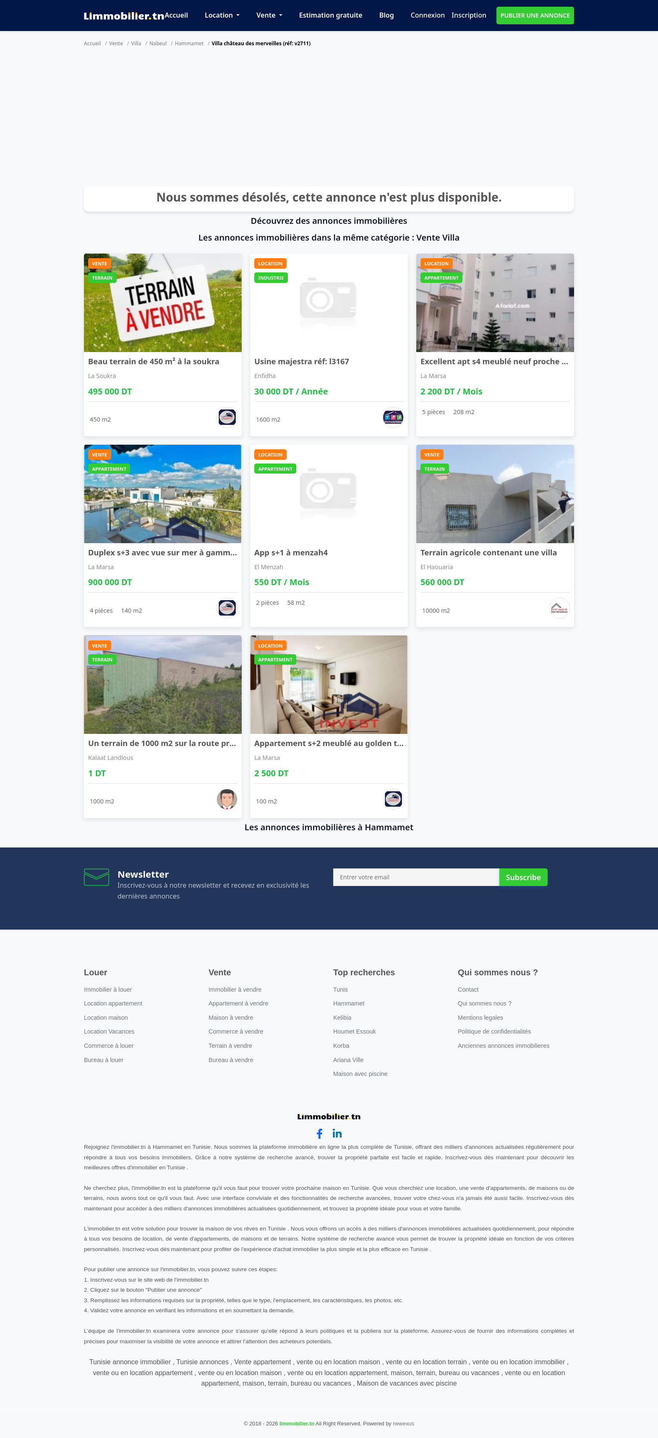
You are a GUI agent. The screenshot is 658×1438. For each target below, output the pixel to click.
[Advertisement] (329, 119)
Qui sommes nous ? (485, 1003)
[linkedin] (337, 1134)
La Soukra (102, 376)
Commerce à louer (108, 1045)
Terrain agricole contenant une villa (488, 552)
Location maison (106, 1017)
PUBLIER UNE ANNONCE (535, 15)
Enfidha (265, 376)
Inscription (469, 15)
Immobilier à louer (108, 989)
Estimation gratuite (331, 15)
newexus (403, 1423)
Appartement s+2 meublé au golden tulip (333, 743)
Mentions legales (480, 1017)
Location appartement (113, 1003)
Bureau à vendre (231, 1060)
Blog (386, 15)
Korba (341, 1045)
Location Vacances (109, 1031)
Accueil (176, 15)
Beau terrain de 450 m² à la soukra (153, 361)
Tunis (340, 989)
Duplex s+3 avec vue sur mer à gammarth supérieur (187, 552)
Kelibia (342, 1017)
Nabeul (158, 43)
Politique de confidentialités (494, 1031)
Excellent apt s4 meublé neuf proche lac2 (498, 361)
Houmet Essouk (354, 1031)
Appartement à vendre (238, 1003)
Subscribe (523, 877)
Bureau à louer (103, 1060)
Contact (468, 989)
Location (220, 15)
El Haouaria (436, 567)
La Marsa (433, 376)
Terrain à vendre (230, 1045)
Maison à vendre (231, 1017)
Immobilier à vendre (235, 989)
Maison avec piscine (360, 1073)
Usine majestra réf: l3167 (301, 361)
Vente (266, 15)
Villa (136, 43)
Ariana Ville (348, 1060)
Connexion (428, 15)
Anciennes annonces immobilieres (503, 1045)
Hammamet (189, 43)
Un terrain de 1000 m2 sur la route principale (173, 743)
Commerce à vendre (236, 1031)
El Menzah (268, 567)
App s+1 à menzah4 (291, 552)
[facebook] (319, 1134)
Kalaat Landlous (110, 758)
